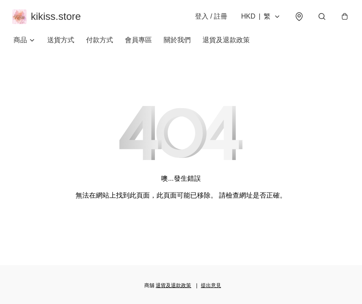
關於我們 (177, 42)
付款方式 (99, 42)
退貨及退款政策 (226, 42)
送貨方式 (60, 42)
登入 (210, 17)
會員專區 (138, 42)
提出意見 (211, 285)
